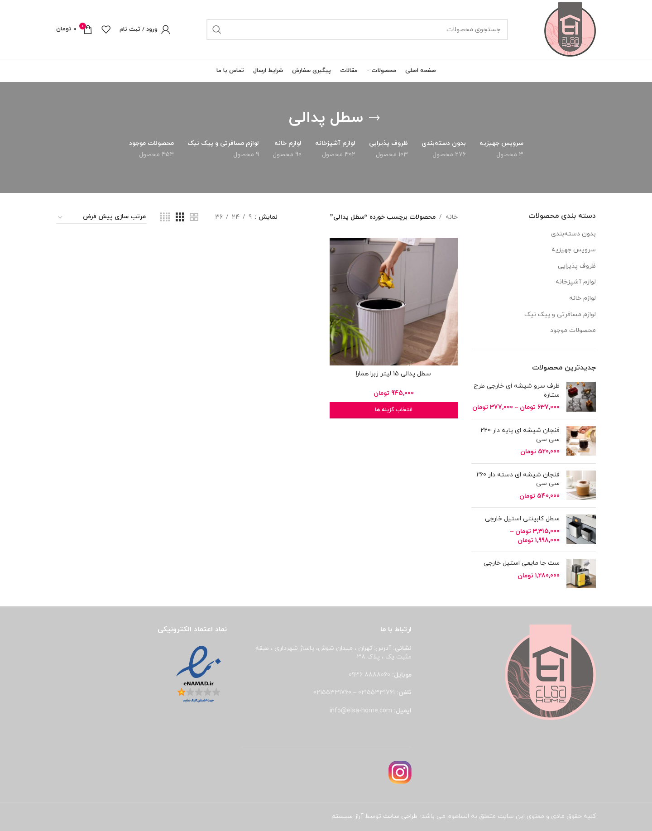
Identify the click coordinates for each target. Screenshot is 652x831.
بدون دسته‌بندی (573, 234)
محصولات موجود (573, 330)
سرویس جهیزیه (573, 249)
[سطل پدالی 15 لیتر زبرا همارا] (393, 301)
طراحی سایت (400, 816)
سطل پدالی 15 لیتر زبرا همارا (393, 374)
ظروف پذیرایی (577, 266)
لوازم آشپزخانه (576, 282)
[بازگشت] (374, 118)
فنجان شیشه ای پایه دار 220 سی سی (520, 435)
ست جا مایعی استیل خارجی (522, 563)
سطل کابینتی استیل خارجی (522, 518)
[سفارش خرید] (101, 217)
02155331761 (376, 692)
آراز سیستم (347, 816)
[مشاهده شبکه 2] (194, 217)
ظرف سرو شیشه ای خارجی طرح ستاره (517, 390)
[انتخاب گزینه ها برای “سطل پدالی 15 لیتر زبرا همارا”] (393, 410)
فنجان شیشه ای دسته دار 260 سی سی (518, 479)
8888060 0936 (369, 675)
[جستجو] (357, 29)
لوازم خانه (582, 298)
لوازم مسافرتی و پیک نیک (560, 314)
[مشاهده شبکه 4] (165, 217)
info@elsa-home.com (361, 710)
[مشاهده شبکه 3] (180, 217)
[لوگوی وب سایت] (570, 28)
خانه (452, 217)
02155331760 (332, 692)
